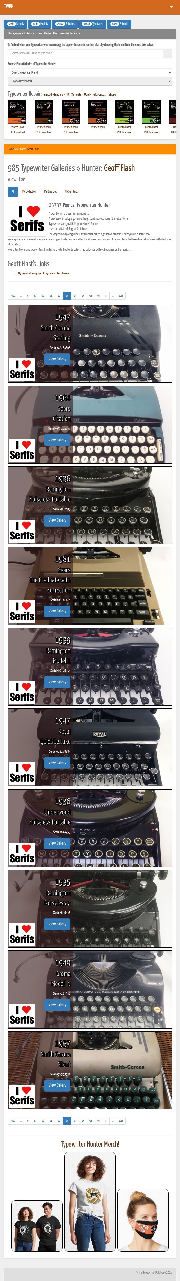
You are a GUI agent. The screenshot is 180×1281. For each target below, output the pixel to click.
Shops (112, 94)
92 (59, 295)
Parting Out (50, 191)
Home (11, 149)
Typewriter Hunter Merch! (90, 1144)
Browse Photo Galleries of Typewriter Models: (32, 64)
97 (98, 295)
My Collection (29, 191)
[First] (12, 296)
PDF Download (17, 132)
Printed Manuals (53, 94)
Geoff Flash (33, 149)
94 (75, 295)
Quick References (95, 94)
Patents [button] (119, 24)
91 (51, 295)
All (13, 191)
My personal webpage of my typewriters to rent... (45, 273)
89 (35, 295)
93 (68, 295)
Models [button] (39, 24)
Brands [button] (15, 24)
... (22, 296)
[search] (90, 72)
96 (90, 295)
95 (83, 295)
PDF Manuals (74, 94)
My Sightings (72, 191)
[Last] (121, 296)
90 (43, 295)
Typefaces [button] (92, 24)
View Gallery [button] (57, 359)
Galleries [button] (65, 24)
